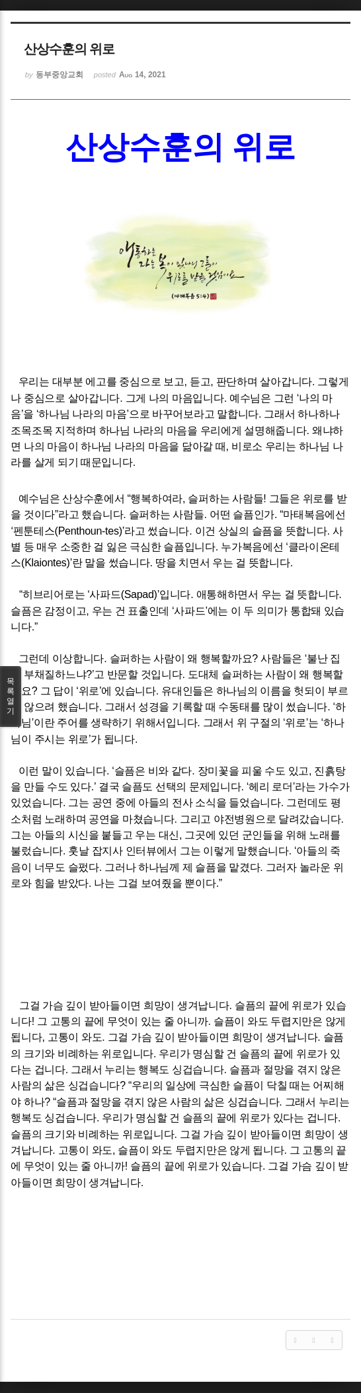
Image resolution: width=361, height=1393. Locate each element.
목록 (11, 696)
